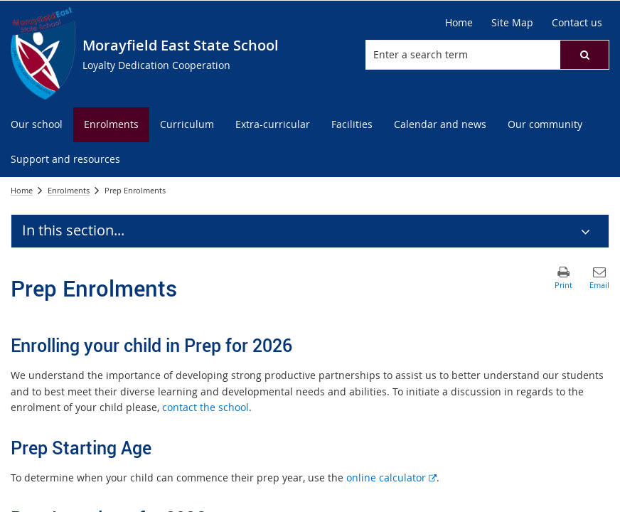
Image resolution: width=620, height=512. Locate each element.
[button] (584, 55)
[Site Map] (512, 22)
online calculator (391, 477)
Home (22, 190)
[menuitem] (36, 124)
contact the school (205, 407)
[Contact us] (577, 22)
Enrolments (69, 190)
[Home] (459, 22)
